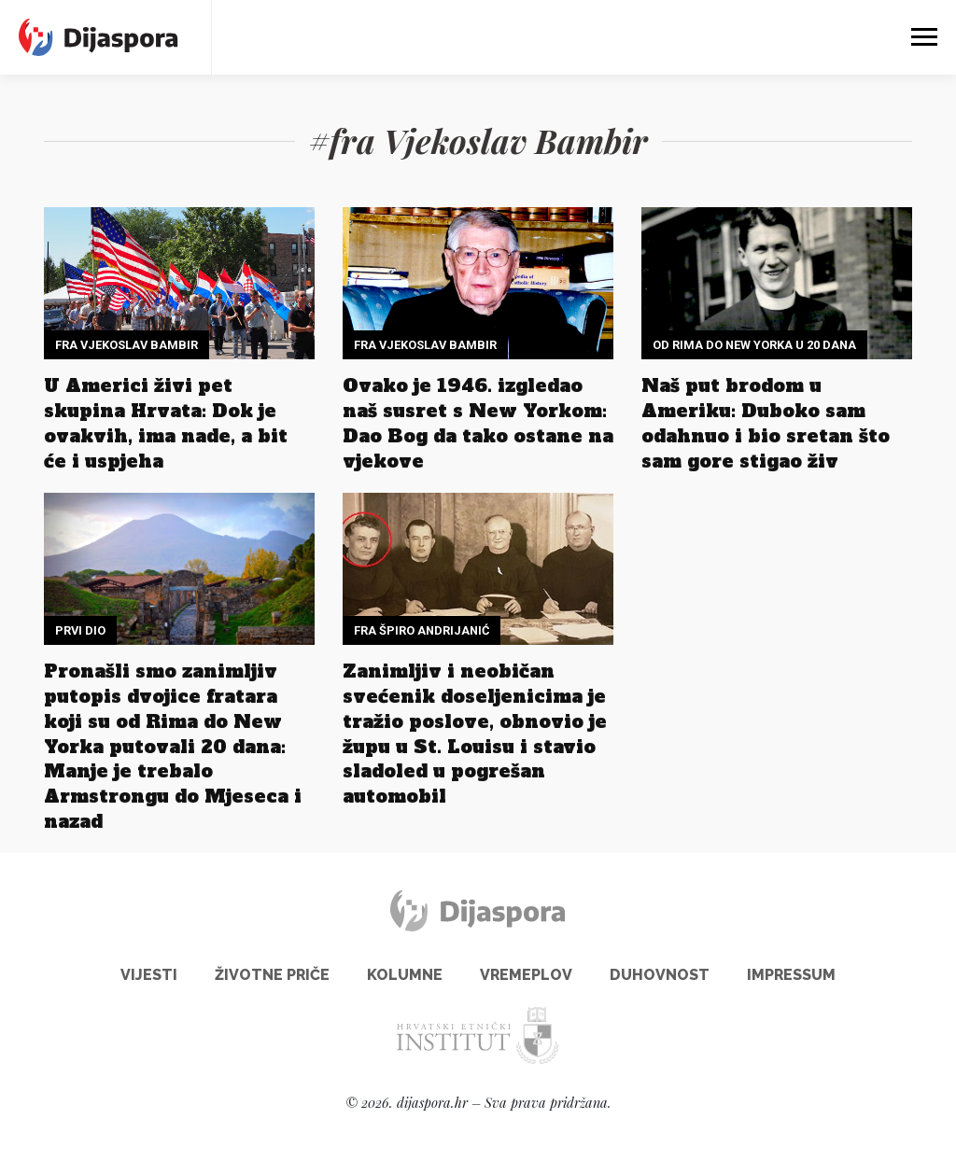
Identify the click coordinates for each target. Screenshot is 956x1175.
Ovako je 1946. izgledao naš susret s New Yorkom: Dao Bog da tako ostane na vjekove (478, 423)
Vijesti (148, 975)
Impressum (791, 975)
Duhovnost (660, 975)
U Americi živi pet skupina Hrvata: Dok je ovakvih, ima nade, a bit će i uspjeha (166, 423)
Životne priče (272, 975)
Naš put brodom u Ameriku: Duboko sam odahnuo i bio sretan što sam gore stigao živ (765, 423)
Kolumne (405, 975)
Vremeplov (526, 975)
